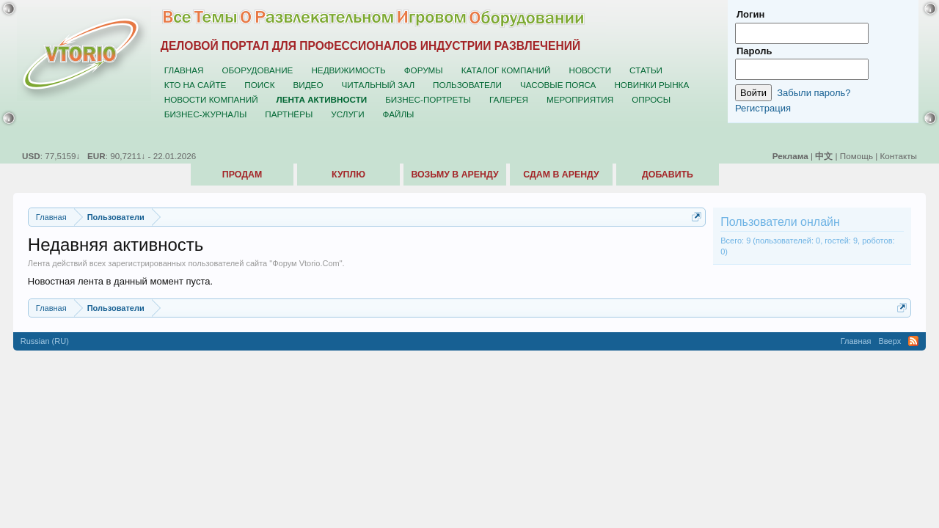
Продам (242, 174)
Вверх (890, 341)
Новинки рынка (651, 84)
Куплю (348, 174)
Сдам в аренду (561, 174)
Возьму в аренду (454, 174)
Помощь (856, 156)
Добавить (667, 174)
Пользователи (467, 84)
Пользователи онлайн (780, 222)
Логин (750, 14)
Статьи (645, 70)
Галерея (508, 99)
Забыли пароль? (813, 92)
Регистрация (763, 108)
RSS (913, 341)
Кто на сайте (195, 84)
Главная (184, 70)
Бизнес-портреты (428, 99)
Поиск (259, 84)
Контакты (898, 156)
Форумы (423, 70)
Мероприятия (580, 99)
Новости (590, 70)
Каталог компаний (506, 70)
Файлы (398, 114)
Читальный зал (378, 84)
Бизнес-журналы (205, 114)
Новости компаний (211, 99)
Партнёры (289, 114)
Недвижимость (348, 70)
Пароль (754, 50)
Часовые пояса (558, 84)
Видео (308, 84)
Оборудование (257, 70)
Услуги (347, 114)
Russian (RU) (45, 341)
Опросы (651, 99)
